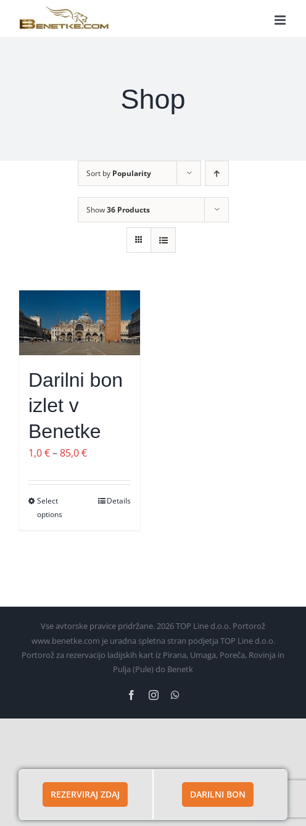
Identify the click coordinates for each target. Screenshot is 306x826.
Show (118, 209)
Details (119, 500)
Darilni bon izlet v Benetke (75, 405)
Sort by (118, 173)
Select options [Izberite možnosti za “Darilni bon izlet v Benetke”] (49, 507)
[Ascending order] (217, 173)
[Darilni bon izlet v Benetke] (79, 322)
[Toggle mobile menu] (281, 20)
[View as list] (163, 240)
